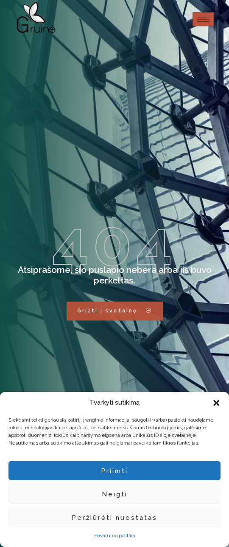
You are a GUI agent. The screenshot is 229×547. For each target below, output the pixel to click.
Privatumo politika (114, 535)
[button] (216, 403)
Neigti (115, 494)
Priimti (114, 471)
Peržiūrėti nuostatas (114, 517)
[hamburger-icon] (203, 19)
